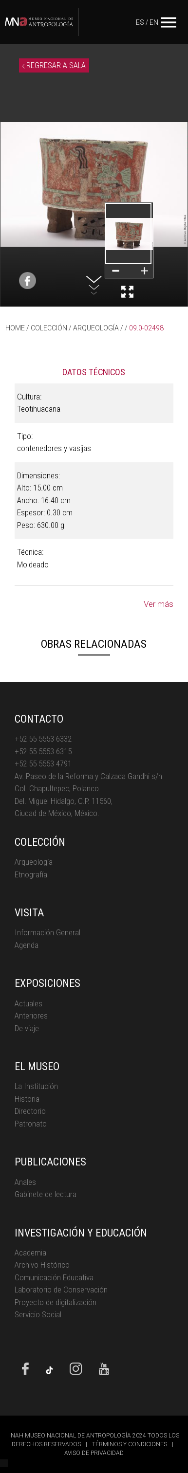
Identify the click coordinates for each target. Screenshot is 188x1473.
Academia (30, 1252)
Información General (47, 932)
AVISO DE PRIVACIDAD (94, 1453)
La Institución (36, 1086)
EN (154, 22)
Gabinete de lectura (45, 1194)
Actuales (28, 1003)
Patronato (31, 1123)
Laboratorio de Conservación (61, 1289)
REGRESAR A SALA (54, 65)
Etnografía (31, 874)
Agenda (26, 945)
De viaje (27, 1028)
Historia (27, 1099)
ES (140, 22)
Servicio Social (38, 1314)
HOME (15, 328)
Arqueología (34, 862)
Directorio (30, 1111)
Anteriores (31, 1015)
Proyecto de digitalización (55, 1302)
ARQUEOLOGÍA (96, 328)
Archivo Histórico (42, 1265)
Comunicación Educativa (54, 1277)
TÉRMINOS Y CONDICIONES (129, 1444)
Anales (25, 1182)
